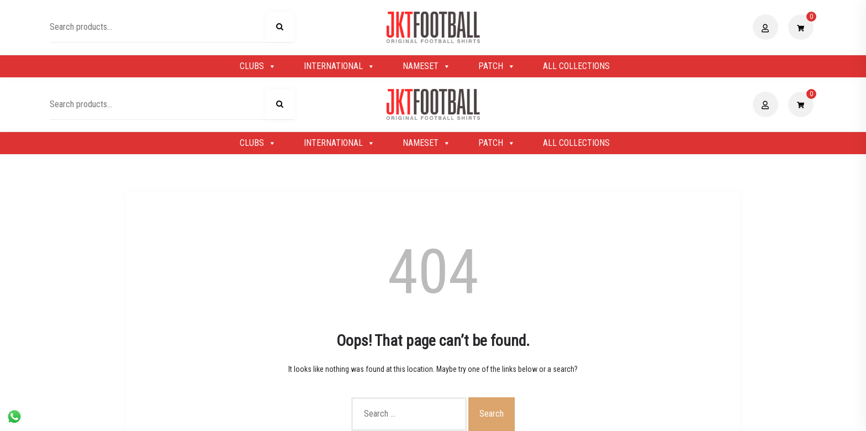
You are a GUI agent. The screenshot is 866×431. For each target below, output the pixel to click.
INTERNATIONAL (339, 66)
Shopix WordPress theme (470, 416)
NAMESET (427, 66)
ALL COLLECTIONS (576, 66)
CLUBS (258, 66)
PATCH (496, 66)
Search (280, 28)
